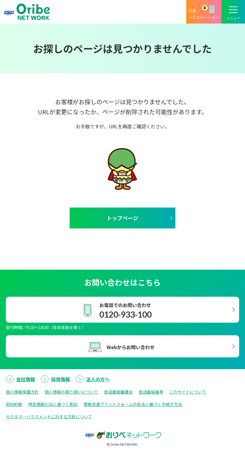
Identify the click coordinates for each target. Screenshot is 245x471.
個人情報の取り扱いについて (71, 392)
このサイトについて (187, 392)
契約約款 (14, 404)
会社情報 (25, 379)
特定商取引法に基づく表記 (53, 404)
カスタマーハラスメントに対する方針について (49, 416)
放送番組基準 (151, 392)
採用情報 (60, 379)
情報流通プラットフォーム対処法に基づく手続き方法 (132, 404)
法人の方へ (98, 379)
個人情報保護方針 (22, 392)
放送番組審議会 (118, 392)
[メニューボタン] (233, 12)
